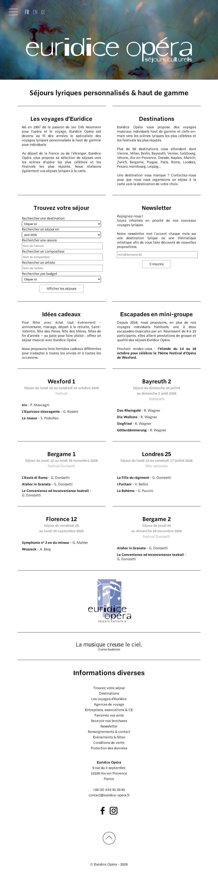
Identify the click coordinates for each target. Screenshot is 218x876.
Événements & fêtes (109, 737)
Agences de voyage (109, 704)
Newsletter (109, 726)
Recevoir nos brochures (109, 721)
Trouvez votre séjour (109, 688)
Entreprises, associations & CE (109, 710)
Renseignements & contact (109, 732)
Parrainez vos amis (109, 715)
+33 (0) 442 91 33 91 (109, 790)
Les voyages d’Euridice (109, 699)
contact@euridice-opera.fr (109, 795)
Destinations (109, 693)
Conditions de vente (109, 743)
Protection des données (109, 748)
